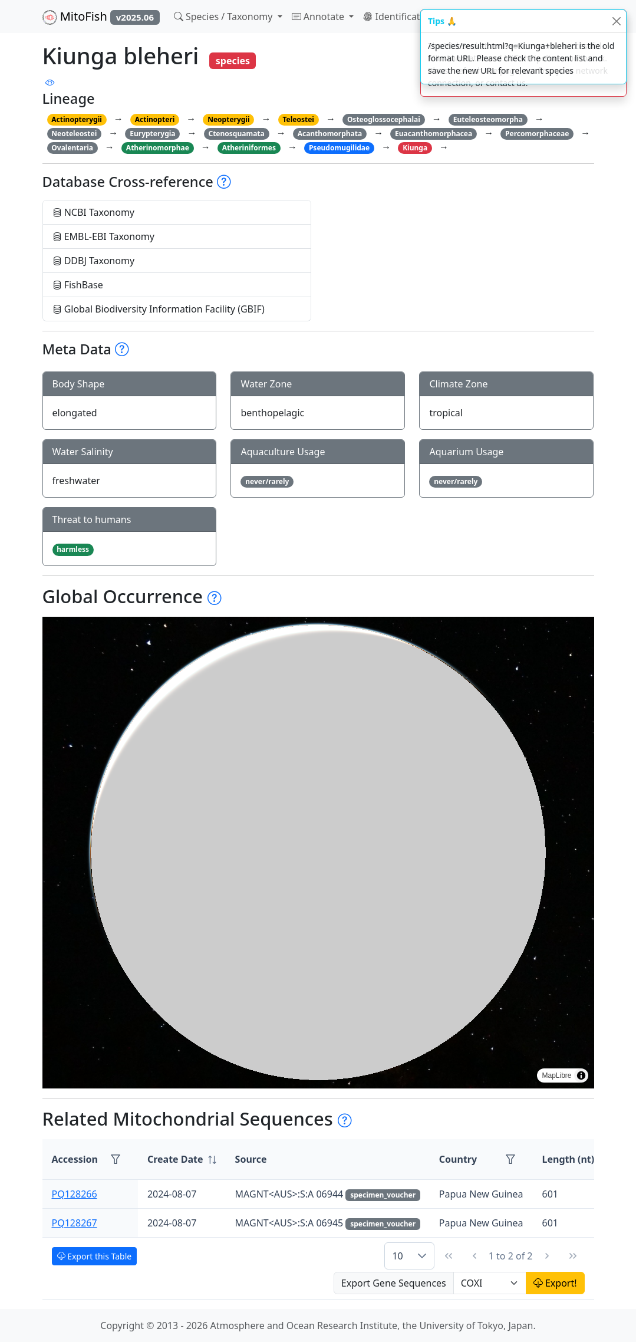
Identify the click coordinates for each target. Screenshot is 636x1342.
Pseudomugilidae (339, 148)
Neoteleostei (74, 134)
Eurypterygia (152, 134)
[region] (318, 852)
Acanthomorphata (330, 134)
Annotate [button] (319, 16)
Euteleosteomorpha (488, 119)
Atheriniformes (249, 148)
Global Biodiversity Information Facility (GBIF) (158, 308)
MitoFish (101, 16)
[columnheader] (182, 1159)
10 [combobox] (397, 1255)
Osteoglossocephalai (383, 119)
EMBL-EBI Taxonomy (103, 236)
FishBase (77, 284)
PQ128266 (74, 1194)
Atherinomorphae (157, 148)
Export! (555, 1283)
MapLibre (556, 1075)
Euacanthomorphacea (433, 134)
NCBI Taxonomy (93, 212)
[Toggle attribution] (581, 1075)
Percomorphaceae (537, 134)
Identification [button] (399, 16)
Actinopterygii (76, 119)
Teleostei (298, 119)
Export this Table (94, 1256)
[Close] (616, 21)
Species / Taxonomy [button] (224, 16)
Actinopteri (155, 119)
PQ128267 (74, 1222)
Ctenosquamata (236, 134)
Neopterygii (228, 119)
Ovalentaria (72, 148)
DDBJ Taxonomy (93, 260)
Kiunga (415, 148)
